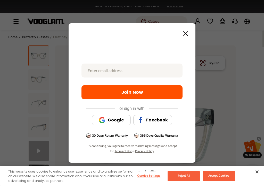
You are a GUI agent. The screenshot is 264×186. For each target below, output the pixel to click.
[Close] (257, 171)
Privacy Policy (144, 151)
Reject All (183, 176)
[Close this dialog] (184, 32)
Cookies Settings (149, 176)
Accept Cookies (218, 176)
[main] (132, 176)
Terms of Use (123, 151)
